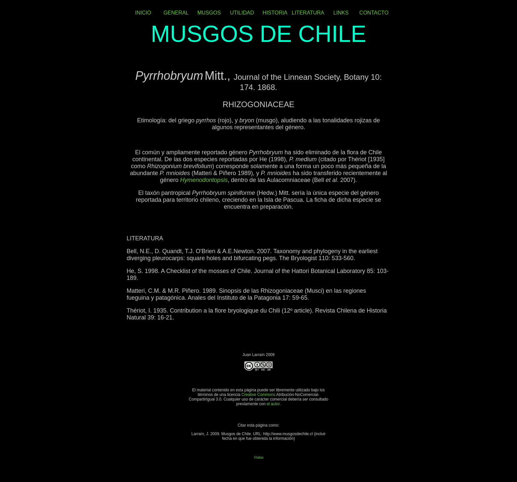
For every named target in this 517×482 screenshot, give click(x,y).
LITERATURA (308, 12)
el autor (273, 404)
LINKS (341, 12)
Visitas (258, 457)
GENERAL (176, 12)
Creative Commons (258, 394)
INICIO (143, 12)
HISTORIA (274, 12)
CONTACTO (373, 12)
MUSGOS (209, 12)
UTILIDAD (242, 12)
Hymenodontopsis (204, 180)
